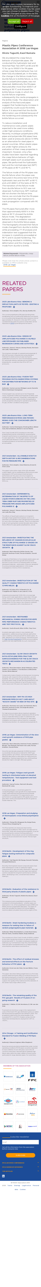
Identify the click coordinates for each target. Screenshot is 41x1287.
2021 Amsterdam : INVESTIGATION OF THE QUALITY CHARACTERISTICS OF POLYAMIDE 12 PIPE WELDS (20, 583)
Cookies (5, 16)
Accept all (14, 21)
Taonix (9, 1185)
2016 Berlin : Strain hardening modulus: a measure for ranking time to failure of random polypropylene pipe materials (19, 925)
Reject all (27, 21)
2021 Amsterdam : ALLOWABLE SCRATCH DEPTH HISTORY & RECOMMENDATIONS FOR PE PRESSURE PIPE (19, 458)
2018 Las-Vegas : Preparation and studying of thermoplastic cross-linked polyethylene (20, 814)
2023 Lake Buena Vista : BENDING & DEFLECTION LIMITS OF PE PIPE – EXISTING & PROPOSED (20, 304)
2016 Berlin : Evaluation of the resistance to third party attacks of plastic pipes (20, 890)
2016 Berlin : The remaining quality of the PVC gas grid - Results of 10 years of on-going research (19, 997)
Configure (20, 26)
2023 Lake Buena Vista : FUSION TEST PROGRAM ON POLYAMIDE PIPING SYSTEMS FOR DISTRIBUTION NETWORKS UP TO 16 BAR (20, 380)
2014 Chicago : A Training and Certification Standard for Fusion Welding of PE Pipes (20, 1034)
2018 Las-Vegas (9, 265)
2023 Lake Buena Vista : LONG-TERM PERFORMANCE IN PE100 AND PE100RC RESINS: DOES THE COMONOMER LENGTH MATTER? (19, 419)
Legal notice (26, 1185)
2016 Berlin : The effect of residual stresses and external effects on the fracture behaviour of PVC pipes (20, 961)
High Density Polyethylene (13, 639)
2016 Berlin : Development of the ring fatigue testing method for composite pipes (18, 853)
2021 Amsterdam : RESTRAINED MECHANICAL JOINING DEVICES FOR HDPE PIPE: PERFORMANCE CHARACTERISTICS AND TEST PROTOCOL (19, 620)
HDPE (12, 323)
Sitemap (17, 1185)
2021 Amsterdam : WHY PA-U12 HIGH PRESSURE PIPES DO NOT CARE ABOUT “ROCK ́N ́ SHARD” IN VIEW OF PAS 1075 (18, 699)
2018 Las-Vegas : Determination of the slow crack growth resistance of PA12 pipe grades (20, 737)
